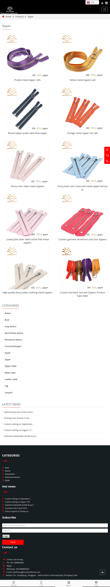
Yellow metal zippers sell (82, 80)
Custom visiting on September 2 (18, 499)
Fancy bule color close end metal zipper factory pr (82, 188)
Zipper (31, 16)
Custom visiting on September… (19, 424)
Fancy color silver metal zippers (27, 186)
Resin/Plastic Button (14, 333)
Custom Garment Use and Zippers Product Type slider (82, 294)
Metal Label (10, 372)
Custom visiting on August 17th (17, 502)
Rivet (7, 319)
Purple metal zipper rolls (27, 80)
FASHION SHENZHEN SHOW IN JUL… (21, 436)
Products (19, 16)
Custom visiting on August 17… (18, 430)
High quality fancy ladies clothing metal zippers (28, 292)
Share (14, 583)
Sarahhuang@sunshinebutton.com (26, 572)
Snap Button (10, 326)
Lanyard (8, 392)
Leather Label (11, 379)
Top (96, 583)
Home (8, 16)
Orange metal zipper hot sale (82, 133)
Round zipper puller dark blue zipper (27, 133)
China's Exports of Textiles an (16, 511)
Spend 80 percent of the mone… (19, 412)
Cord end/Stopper (13, 346)
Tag (6, 386)
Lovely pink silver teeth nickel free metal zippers (27, 241)
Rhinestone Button (13, 339)
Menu (69, 583)
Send (12, 542)
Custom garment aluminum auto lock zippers (82, 239)
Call (41, 583)
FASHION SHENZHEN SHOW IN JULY (19, 505)
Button (8, 313)
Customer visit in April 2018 (16, 508)
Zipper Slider (11, 366)
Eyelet (7, 353)
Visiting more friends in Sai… (17, 418)
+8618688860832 (22, 569)
